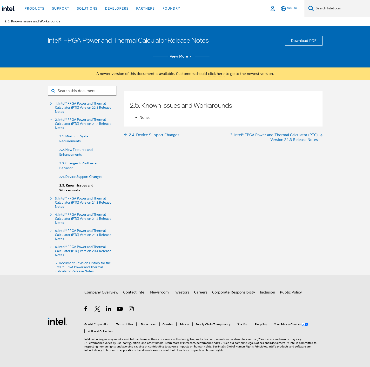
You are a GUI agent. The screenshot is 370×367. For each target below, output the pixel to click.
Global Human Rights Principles (247, 346)
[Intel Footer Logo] (57, 321)
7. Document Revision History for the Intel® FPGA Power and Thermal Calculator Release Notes (83, 267)
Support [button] (60, 8)
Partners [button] (145, 8)
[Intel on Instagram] (131, 309)
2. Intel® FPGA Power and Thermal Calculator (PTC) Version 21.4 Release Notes (83, 124)
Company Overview (101, 292)
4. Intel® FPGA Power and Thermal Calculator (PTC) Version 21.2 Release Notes (83, 219)
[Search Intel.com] (342, 8)
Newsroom (159, 292)
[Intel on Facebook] (86, 309)
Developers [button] (116, 8)
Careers (200, 292)
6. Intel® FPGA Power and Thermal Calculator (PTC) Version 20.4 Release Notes (83, 251)
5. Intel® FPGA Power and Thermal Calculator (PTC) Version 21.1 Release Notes (83, 235)
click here (216, 73)
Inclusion (267, 292)
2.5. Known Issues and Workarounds (76, 188)
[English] (289, 8)
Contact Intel (134, 292)
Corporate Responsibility (233, 292)
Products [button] (34, 8)
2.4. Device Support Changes (80, 176)
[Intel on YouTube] (120, 309)
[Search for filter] (82, 91)
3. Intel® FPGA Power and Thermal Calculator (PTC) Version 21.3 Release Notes (83, 202)
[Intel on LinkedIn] (109, 309)
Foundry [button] (171, 8)
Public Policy (291, 292)
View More (181, 56)
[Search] (311, 8)
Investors (181, 292)
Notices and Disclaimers (269, 343)
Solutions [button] (87, 8)
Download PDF (303, 40)
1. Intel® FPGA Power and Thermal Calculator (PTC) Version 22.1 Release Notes (83, 107)
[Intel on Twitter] (97, 309)
